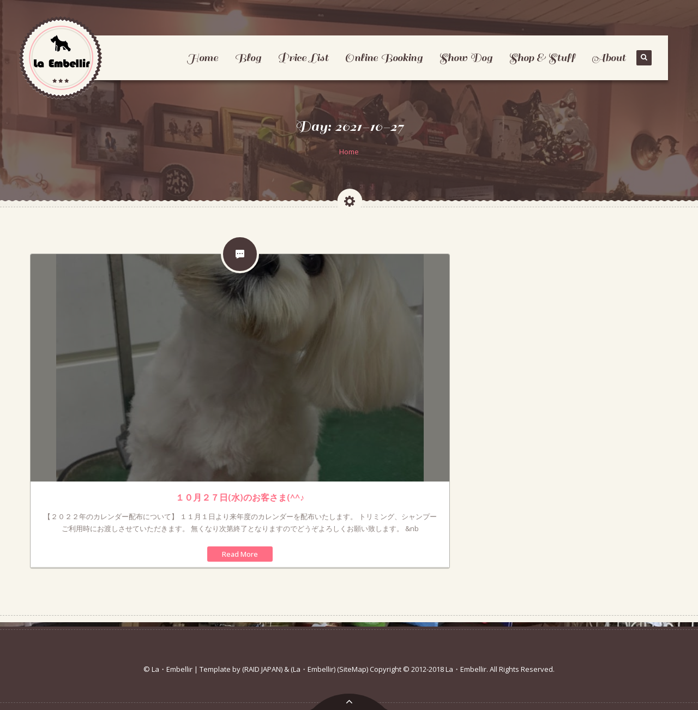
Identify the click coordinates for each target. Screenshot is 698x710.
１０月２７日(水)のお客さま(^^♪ (240, 497)
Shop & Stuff (542, 57)
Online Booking (384, 57)
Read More (240, 554)
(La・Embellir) (313, 669)
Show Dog (465, 57)
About (608, 57)
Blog (247, 57)
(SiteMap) (352, 669)
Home (202, 57)
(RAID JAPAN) (262, 669)
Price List (303, 57)
